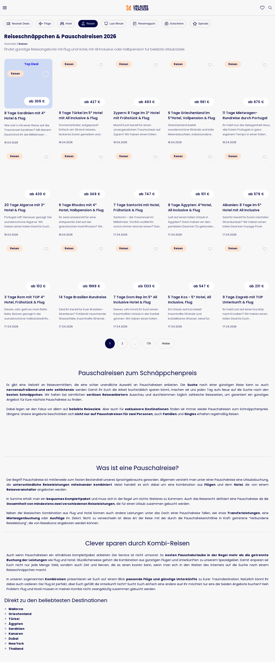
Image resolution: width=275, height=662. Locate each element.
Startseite (10, 44)
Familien (170, 414)
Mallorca (16, 609)
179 (149, 343)
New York (16, 643)
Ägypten (16, 624)
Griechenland (20, 614)
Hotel (238, 484)
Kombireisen (55, 579)
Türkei (14, 619)
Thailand (16, 649)
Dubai (13, 638)
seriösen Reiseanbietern (107, 395)
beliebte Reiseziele (85, 409)
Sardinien (16, 629)
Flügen (209, 484)
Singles (190, 414)
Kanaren (16, 634)
